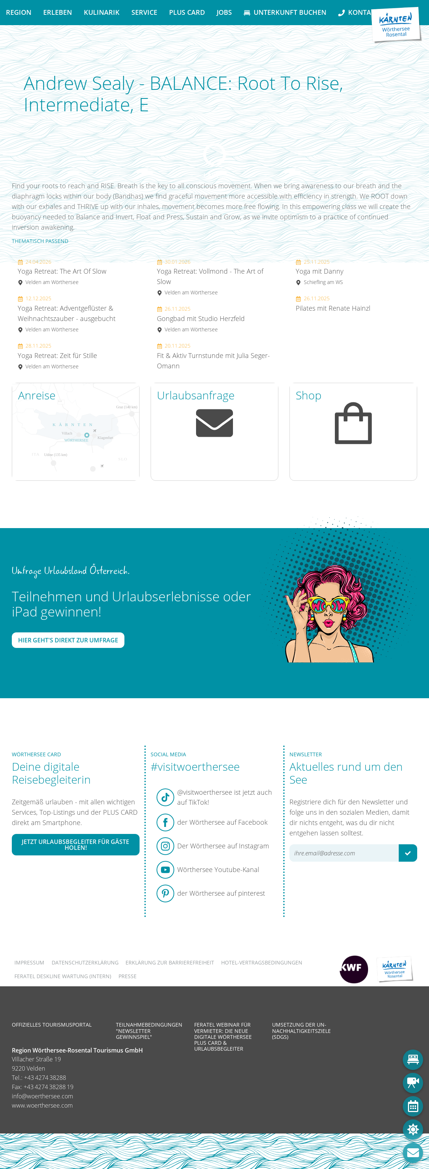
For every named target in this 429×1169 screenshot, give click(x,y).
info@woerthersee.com (42, 1096)
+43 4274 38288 (45, 1078)
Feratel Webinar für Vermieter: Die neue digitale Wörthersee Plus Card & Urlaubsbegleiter (223, 1036)
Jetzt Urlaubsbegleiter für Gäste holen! (75, 845)
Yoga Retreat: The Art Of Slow (62, 272)
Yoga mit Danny (319, 272)
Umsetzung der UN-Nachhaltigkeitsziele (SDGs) (301, 1030)
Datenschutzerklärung (85, 962)
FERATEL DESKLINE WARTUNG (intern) (62, 976)
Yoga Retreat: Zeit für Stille (57, 356)
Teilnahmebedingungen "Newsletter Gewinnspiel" (149, 1030)
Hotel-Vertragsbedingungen (261, 962)
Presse (128, 976)
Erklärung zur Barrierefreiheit (170, 962)
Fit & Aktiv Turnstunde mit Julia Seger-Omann (213, 356)
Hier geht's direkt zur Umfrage (68, 640)
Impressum (29, 962)
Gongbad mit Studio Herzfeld (201, 319)
